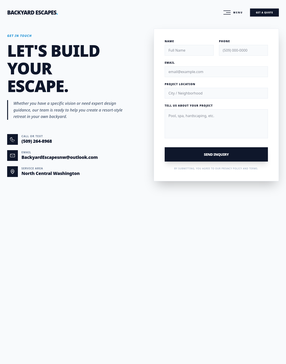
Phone (224, 41)
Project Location (180, 84)
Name (169, 41)
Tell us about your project (189, 105)
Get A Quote (264, 12)
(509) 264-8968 (36, 141)
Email (170, 63)
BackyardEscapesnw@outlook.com (59, 157)
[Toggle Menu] (233, 12)
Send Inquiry (216, 154)
